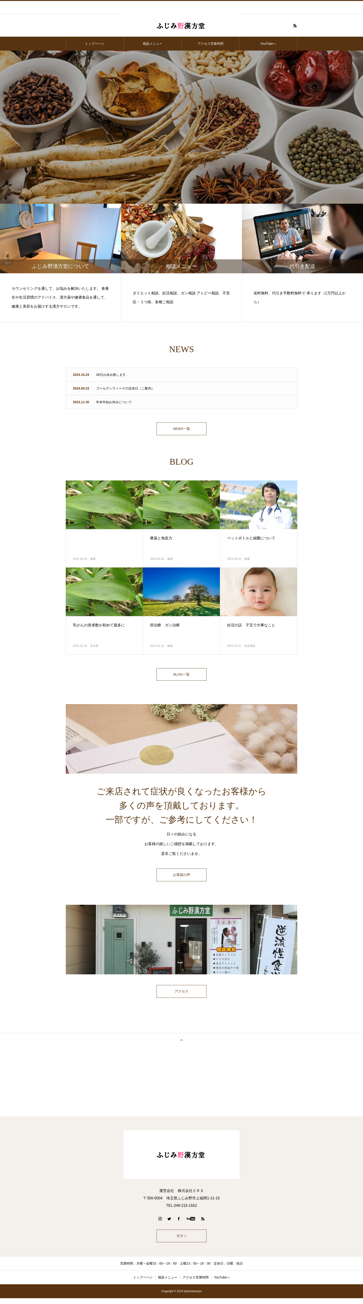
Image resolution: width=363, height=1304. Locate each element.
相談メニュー (152, 43)
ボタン (181, 1241)
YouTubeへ (268, 43)
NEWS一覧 (181, 429)
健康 (93, 560)
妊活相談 (249, 647)
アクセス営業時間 (210, 43)
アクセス (181, 995)
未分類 (94, 647)
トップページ (94, 43)
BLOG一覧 (181, 677)
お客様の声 (181, 878)
